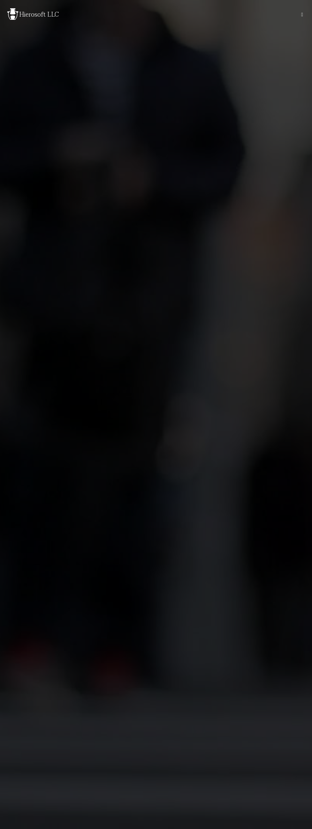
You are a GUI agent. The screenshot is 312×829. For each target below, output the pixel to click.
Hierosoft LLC (39, 14)
